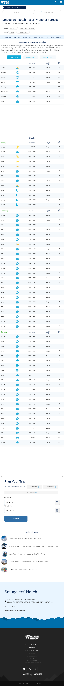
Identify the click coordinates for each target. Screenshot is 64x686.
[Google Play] (27, 674)
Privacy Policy (32, 653)
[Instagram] (35, 669)
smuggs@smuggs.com (15, 610)
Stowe (12, 32)
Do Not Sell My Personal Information (32, 662)
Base (14, 57)
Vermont (13, 28)
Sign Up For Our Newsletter (32, 650)
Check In (7, 498)
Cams (25, 37)
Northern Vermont (27, 28)
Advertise (32, 647)
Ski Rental (34, 487)
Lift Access (51, 487)
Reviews (59, 37)
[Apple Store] (38, 674)
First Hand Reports (36, 37)
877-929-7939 (47, 12)
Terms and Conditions (32, 656)
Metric (31, 660)
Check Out (8, 506)
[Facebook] (41, 669)
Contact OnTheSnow (32, 645)
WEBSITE (17, 12)
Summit (48, 57)
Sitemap (32, 658)
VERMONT (6, 23)
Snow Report (7, 37)
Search (16, 518)
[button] (55, 2)
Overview (50, 37)
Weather (17, 37)
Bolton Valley (23, 32)
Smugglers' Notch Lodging (15, 487)
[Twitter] (30, 669)
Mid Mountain (30, 57)
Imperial (35, 660)
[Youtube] (24, 669)
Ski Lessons (31, 492)
